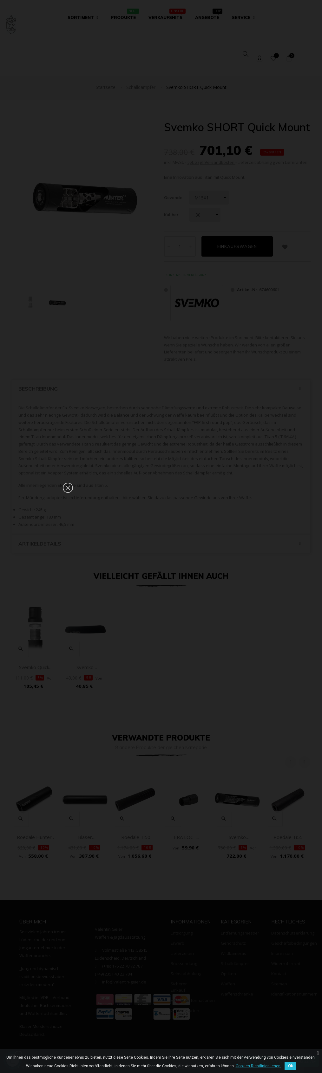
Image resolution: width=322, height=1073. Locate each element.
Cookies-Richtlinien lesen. (258, 1066)
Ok (290, 1066)
